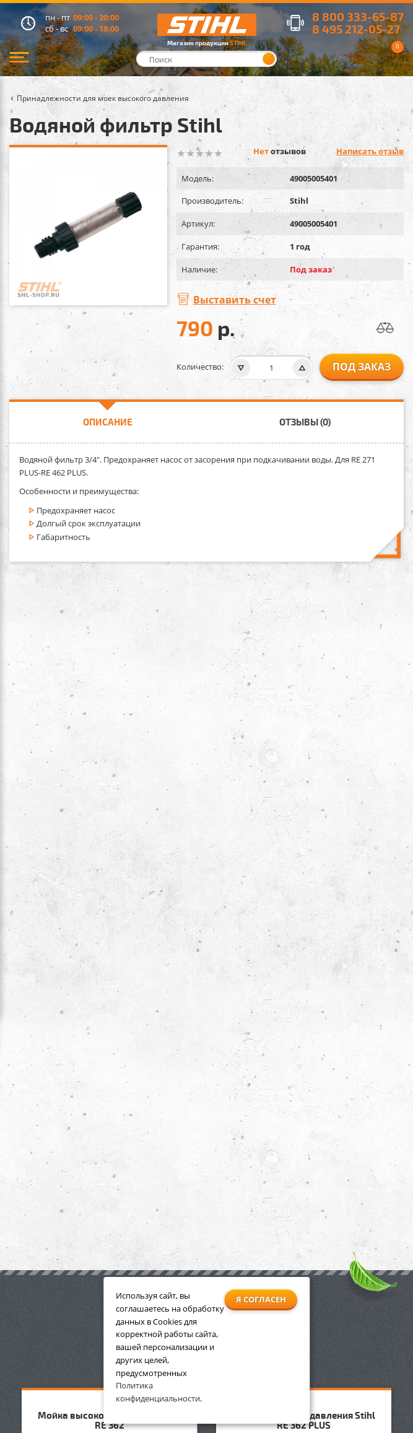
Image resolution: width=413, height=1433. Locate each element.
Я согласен (261, 1299)
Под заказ (362, 366)
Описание (108, 421)
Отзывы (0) (305, 421)
